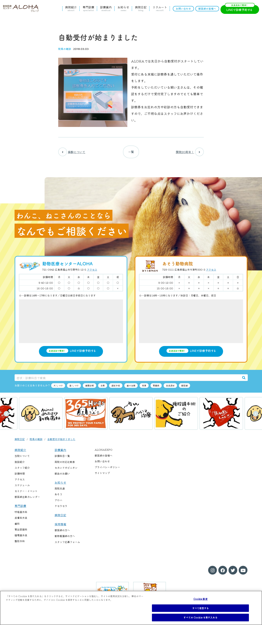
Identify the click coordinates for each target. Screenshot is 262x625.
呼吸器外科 (21, 514)
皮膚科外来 (21, 519)
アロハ (58, 502)
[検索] (244, 379)
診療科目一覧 (62, 458)
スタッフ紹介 (22, 469)
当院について (22, 458)
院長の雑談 (64, 49)
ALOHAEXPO (103, 451)
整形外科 (20, 543)
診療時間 (20, 475)
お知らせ (123, 8)
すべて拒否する (200, 608)
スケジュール (22, 487)
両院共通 (60, 490)
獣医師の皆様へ (207, 8)
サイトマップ (102, 475)
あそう (58, 496)
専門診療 (88, 8)
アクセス (92, 271)
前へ (6, 415)
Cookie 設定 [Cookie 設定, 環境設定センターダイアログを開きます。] (200, 599)
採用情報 (60, 526)
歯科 (17, 525)
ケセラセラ (61, 508)
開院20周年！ (190, 152)
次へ (255, 415)
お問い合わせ (183, 8)
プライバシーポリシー (107, 469)
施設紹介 (20, 463)
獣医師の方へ (62, 532)
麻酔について (71, 152)
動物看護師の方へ (65, 538)
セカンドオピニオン (66, 469)
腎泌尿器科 (21, 531)
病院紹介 (71, 8)
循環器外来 (21, 537)
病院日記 (141, 8)
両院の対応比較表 (65, 463)
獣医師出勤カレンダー (27, 498)
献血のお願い (62, 475)
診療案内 (106, 8)
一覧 (131, 153)
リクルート (159, 8)
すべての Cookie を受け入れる (200, 617)
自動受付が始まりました (61, 441)
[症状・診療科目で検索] (127, 379)
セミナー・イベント (26, 493)
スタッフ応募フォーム (67, 544)
